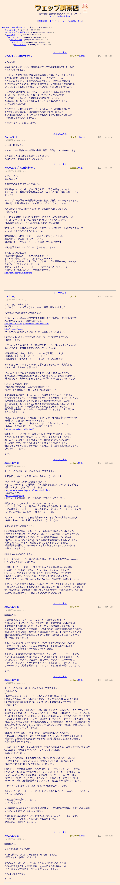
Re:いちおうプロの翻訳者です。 (17, 32)
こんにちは (10, 35)
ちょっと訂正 (9, 30)
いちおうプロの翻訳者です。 (15, 27)
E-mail (82, 57)
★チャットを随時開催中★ (60, 16)
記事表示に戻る (46, 21)
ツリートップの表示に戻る (68, 21)
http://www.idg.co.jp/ (14, 330)
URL (80, 169)
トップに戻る (60, 54)
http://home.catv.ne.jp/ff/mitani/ (18, 274)
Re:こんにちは (14, 37)
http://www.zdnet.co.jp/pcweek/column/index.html (27, 325)
